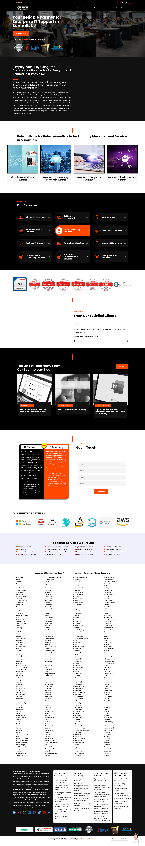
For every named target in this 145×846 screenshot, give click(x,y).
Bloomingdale (50, 752)
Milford (18, 583)
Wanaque (78, 719)
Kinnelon (77, 660)
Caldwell (48, 748)
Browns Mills (79, 685)
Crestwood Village (51, 756)
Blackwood (49, 604)
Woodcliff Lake (50, 646)
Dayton (47, 727)
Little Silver (48, 635)
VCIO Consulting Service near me (82, 813)
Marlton (77, 648)
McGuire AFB (49, 617)
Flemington (19, 754)
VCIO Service (21, 553)
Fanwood (48, 739)
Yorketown (48, 679)
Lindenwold (108, 629)
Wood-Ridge (79, 637)
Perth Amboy (108, 725)
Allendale (48, 696)
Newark (106, 756)
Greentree (78, 698)
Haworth (18, 654)
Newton (77, 727)
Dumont (107, 635)
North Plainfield (109, 667)
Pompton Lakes (80, 683)
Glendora (48, 596)
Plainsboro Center (22, 592)
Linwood (48, 691)
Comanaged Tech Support (80, 783)
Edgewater (78, 750)
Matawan (78, 610)
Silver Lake (19, 723)
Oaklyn (18, 704)
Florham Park (79, 710)
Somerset (107, 681)
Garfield (107, 704)
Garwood (19, 739)
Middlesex (78, 758)
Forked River (49, 594)
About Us (97, 8)
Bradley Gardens (110, 606)
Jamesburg (49, 658)
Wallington (78, 708)
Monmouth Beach (22, 637)
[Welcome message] (135, 836)
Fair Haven (48, 633)
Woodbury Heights (22, 619)
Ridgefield (78, 694)
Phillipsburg (108, 604)
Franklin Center (50, 654)
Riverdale (19, 714)
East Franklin (49, 733)
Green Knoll (49, 687)
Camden (107, 741)
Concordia (19, 656)
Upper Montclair (80, 714)
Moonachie (19, 588)
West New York (109, 729)
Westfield (107, 696)
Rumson (48, 694)
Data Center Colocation (113, 553)
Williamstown (108, 612)
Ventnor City (79, 658)
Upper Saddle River (81, 581)
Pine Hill (77, 675)
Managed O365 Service (113, 558)
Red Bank (78, 725)
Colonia (106, 642)
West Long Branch (51, 746)
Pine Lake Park (79, 596)
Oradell (47, 754)
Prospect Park (50, 648)
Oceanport (49, 631)
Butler (47, 735)
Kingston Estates (51, 677)
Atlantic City (108, 752)
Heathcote (49, 681)
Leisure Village (20, 748)
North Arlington (109, 623)
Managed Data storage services (82, 808)
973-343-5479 (21, 2)
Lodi (105, 679)
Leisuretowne (20, 640)
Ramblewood (49, 642)
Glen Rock (78, 716)
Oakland (77, 748)
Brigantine (78, 612)
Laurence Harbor (50, 683)
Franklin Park (108, 596)
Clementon (49, 610)
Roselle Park (79, 754)
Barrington (48, 689)
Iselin (106, 644)
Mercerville (78, 743)
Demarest (48, 600)
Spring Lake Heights (22, 746)
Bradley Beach (20, 719)
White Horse (79, 606)
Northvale (48, 602)
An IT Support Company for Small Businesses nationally (63, 815)
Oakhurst (19, 689)
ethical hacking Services (84, 553)
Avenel (106, 648)
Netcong (19, 629)
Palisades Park (109, 664)
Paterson (107, 750)
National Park (20, 617)
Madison (107, 637)
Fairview (107, 602)
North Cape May (21, 627)
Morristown (108, 654)
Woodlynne (19, 615)
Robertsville (79, 721)
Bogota (77, 590)
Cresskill (77, 615)
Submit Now (100, 494)
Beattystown (20, 752)
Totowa (77, 679)
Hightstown (49, 621)
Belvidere (19, 677)
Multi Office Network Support (26, 558)
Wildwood (48, 608)
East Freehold (49, 598)
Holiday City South (22, 741)
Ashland (77, 594)
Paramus (107, 687)
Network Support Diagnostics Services (121, 798)
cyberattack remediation (84, 550)
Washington (108, 619)
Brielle (47, 586)
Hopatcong (108, 600)
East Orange (108, 733)
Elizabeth (107, 748)
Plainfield (107, 723)
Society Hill (19, 664)
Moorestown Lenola (111, 588)
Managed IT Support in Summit (89, 178)
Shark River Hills (21, 642)
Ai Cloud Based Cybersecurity (56, 556)
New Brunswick (109, 731)
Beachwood (79, 700)
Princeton (107, 702)
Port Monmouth (21, 650)
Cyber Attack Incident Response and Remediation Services (101, 810)
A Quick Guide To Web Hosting (77, 411)
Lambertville (20, 687)
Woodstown (20, 712)
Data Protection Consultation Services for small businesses (101, 798)
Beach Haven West (22, 669)
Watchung (48, 664)
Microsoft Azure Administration (115, 556)
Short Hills (78, 752)
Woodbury (78, 654)
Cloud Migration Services (84, 558)
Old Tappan (49, 660)
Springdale (108, 590)
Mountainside (49, 702)
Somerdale (49, 627)
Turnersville (19, 679)
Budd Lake (78, 652)
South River (108, 625)
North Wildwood (21, 681)
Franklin (106, 708)
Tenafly (106, 608)
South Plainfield (109, 677)
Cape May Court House (53, 581)
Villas (76, 623)
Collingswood (108, 592)
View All (122, 368)
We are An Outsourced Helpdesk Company (62, 809)
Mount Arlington (50, 650)
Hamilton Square (80, 729)
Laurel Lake (19, 646)
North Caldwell (50, 685)
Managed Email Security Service (57, 550)
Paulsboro (48, 652)
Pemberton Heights (22, 600)
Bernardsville (49, 729)
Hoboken (107, 727)
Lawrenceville (20, 702)
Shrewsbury (19, 708)
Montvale (78, 604)
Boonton (78, 627)
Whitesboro (20, 598)
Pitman (77, 621)
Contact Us (120, 8)
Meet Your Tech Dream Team (62, 822)
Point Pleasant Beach (23, 750)
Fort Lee (107, 712)
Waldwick (78, 662)
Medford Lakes (21, 698)
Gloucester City (80, 696)
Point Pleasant (109, 652)
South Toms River (21, 671)
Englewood (108, 694)
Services (87, 8)
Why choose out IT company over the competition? (61, 784)
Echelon (77, 723)
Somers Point (79, 669)
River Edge (78, 706)
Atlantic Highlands (22, 737)
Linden (106, 716)
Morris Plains (49, 669)
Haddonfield (79, 702)
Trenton (107, 758)
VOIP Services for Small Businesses (122, 813)
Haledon (77, 586)
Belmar (47, 629)
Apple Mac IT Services (24, 550)
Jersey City (108, 754)
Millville (106, 691)
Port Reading (20, 694)
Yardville (48, 698)
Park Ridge (78, 617)
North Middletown (22, 635)
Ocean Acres (108, 631)
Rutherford (108, 646)
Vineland (107, 746)
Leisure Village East (22, 673)
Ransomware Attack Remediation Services (101, 816)
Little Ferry (78, 677)
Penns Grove (49, 592)
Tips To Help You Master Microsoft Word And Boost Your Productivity (117, 412)
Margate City (49, 656)
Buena (18, 735)
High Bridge (19, 658)
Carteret (107, 675)
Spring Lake (19, 608)
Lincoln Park (78, 664)
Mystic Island (79, 598)
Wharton (48, 671)
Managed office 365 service (81, 793)
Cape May (19, 662)
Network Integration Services (121, 793)
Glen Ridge (49, 725)
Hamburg (19, 631)
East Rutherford (80, 650)
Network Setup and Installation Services (121, 783)
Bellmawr (78, 704)
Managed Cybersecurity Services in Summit (56, 178)
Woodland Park (80, 741)
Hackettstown (80, 640)
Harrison (107, 658)
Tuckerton (19, 652)
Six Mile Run (19, 606)
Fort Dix (47, 737)
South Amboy (79, 633)
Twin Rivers (49, 700)
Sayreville (107, 719)
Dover (106, 640)
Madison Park (49, 743)
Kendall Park (79, 635)
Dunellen (48, 712)
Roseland (48, 644)
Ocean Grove (20, 623)
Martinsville (78, 712)
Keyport (48, 708)
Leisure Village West (22, 660)
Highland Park (108, 583)
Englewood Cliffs (51, 625)
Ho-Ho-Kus (19, 710)
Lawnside (19, 602)
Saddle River (20, 633)
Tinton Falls (108, 633)
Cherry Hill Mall (109, 598)
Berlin (47, 723)
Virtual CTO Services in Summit (22, 178)
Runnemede (79, 588)
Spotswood (79, 583)
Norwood (48, 637)
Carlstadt (48, 667)
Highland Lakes (50, 615)
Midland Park (49, 714)
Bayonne (107, 735)
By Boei (135, 842)
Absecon (78, 625)
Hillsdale (77, 673)
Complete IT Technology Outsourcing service (82, 798)
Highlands (48, 588)
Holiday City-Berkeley (82, 733)
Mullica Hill (19, 667)
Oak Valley (19, 648)
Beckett (48, 606)
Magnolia (19, 733)
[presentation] (75, 343)
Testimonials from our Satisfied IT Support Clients (62, 791)
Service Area (108, 8)
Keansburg (78, 646)
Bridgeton (107, 710)
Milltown (48, 706)
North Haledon (80, 592)
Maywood (78, 644)
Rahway (107, 698)
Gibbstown (19, 685)
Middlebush (19, 581)
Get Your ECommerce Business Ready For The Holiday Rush (40, 412)
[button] (92, 343)
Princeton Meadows (111, 586)
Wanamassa (49, 583)
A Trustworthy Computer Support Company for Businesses (63, 803)
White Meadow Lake (81, 642)
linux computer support (24, 556)
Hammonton (108, 594)
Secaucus (107, 671)
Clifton (106, 743)
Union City (107, 737)
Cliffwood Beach (21, 604)
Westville (19, 716)
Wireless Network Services (120, 803)
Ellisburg (18, 731)
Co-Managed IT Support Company (63, 797)
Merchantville (20, 675)
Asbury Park (108, 621)
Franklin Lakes (79, 689)
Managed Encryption (53, 558)
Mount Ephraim (21, 756)
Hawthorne (108, 650)
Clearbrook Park (21, 594)
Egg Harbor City (21, 706)
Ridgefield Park (80, 746)
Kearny (106, 714)
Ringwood (78, 739)
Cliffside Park (108, 685)
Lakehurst (19, 590)
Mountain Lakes (21, 727)
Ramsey (107, 615)
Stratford (48, 704)
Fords (106, 617)
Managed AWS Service (112, 550)
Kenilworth (48, 758)
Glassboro (107, 662)
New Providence (80, 756)
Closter (77, 600)
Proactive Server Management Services (82, 788)
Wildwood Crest (21, 625)
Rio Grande (19, 596)
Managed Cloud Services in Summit (122, 178)
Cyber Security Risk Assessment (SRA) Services (100, 784)
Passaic (106, 739)
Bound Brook (79, 671)
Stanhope (19, 644)
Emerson (48, 731)
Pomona (48, 716)
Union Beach (49, 623)
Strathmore (49, 741)
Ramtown (48, 673)
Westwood (78, 687)
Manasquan (49, 640)
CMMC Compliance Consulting (56, 553)
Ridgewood (108, 683)
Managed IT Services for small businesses (82, 803)
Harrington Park (50, 590)
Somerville (78, 735)
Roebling (18, 696)
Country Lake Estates (23, 683)
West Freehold (109, 581)
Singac (18, 725)
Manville (77, 667)
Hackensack (108, 721)
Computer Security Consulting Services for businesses (102, 791)
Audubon (78, 608)
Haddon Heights (50, 721)
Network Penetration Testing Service (101, 804)
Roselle (106, 669)
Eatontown (78, 737)
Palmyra (48, 710)
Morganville (49, 612)
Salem (47, 619)
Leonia (77, 631)
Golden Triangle (21, 721)
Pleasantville (108, 660)
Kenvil (17, 621)
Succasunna (79, 602)
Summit (107, 673)
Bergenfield (108, 689)
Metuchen (107, 610)
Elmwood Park (109, 656)
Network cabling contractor (119, 788)
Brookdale (78, 656)
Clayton (77, 619)
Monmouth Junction (22, 610)
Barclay (18, 729)
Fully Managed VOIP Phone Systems (120, 808)
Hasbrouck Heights (81, 731)
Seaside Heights (21, 612)
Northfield (48, 750)
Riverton (18, 586)
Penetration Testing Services (85, 556)
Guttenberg (79, 691)
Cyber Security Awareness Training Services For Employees (102, 823)
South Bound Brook (22, 743)
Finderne (48, 662)
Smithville (48, 719)
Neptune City (20, 758)
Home (79, 8)
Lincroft (47, 675)
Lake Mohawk (79, 629)
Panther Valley (20, 691)
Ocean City (78, 681)
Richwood (19, 700)
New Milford (108, 627)
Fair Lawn (107, 706)
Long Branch (108, 700)
